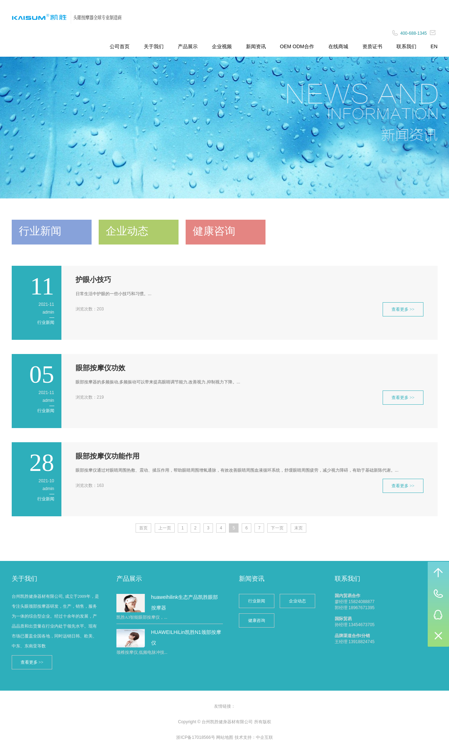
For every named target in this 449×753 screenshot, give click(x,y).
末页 (298, 528)
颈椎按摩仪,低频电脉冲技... (142, 652)
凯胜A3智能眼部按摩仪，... (142, 617)
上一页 (164, 528)
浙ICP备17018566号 (195, 737)
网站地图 (224, 737)
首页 (143, 528)
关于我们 (154, 46)
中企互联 (264, 737)
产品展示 (188, 46)
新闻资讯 (256, 46)
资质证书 (372, 46)
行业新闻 (45, 322)
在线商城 (338, 46)
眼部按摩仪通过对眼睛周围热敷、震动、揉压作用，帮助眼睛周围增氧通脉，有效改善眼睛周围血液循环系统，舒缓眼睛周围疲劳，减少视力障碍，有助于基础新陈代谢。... (237, 470)
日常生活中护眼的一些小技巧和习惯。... (114, 293)
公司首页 (120, 46)
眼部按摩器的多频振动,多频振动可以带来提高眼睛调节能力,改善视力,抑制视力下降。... (158, 382)
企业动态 (297, 601)
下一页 (277, 528)
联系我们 (406, 46)
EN (434, 46)
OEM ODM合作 (297, 46)
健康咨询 (256, 620)
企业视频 (222, 46)
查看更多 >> (403, 309)
